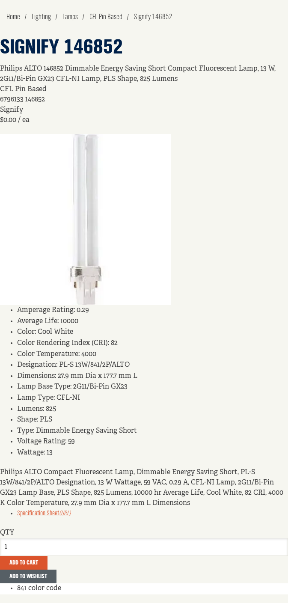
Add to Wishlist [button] (28, 576)
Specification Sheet (44, 513)
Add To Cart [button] (23, 563)
